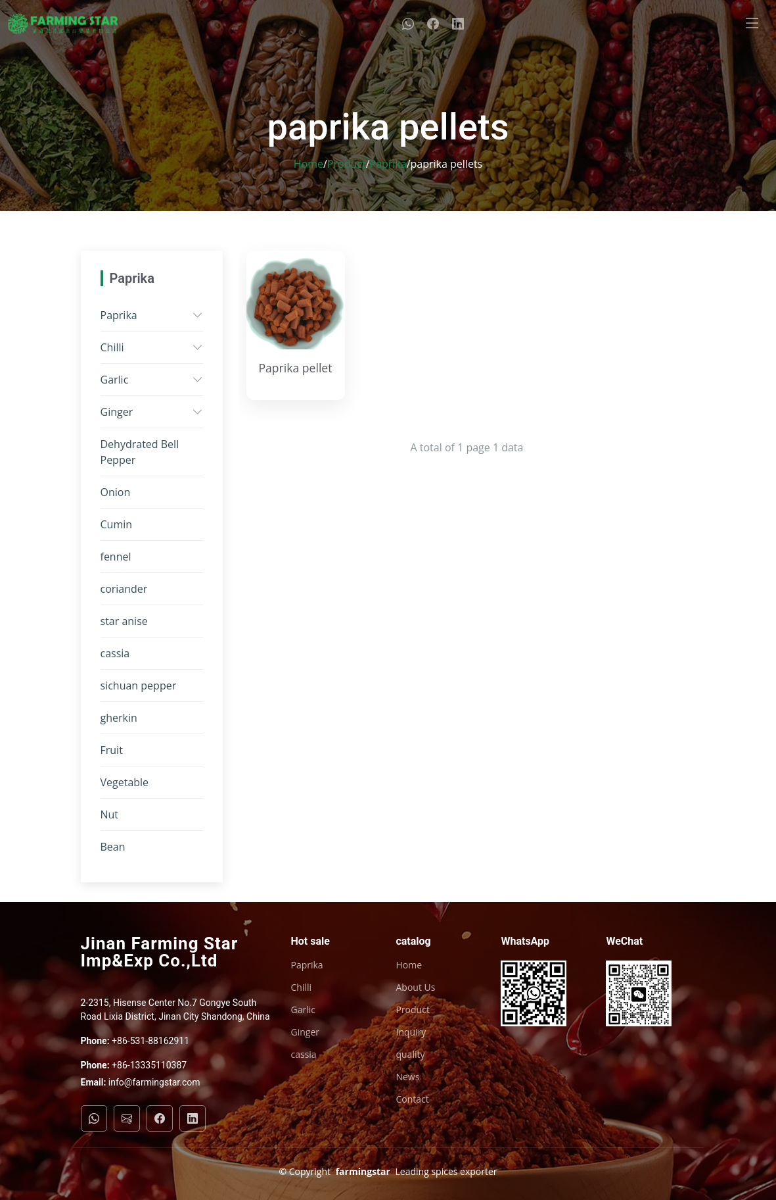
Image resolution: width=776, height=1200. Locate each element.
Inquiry (411, 1032)
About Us (415, 987)
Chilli (112, 347)
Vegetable (125, 782)
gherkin (119, 718)
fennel (116, 556)
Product (346, 164)
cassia (115, 653)
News (407, 1077)
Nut (110, 814)
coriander (124, 589)
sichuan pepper (139, 685)
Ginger (117, 412)
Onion (116, 492)
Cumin (117, 524)
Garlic (115, 379)
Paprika (388, 164)
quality (410, 1054)
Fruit (112, 750)
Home (308, 164)
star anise (124, 621)
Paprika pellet (295, 368)
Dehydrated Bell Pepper (140, 452)
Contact (412, 1099)
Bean (113, 846)
